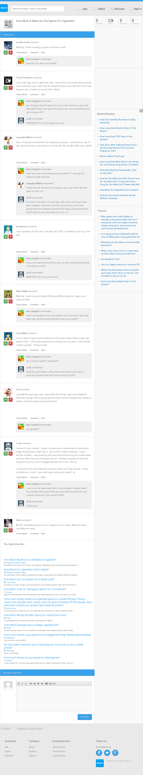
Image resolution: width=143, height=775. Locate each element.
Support (32, 755)
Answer (85, 717)
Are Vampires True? (110, 259)
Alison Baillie (22, 291)
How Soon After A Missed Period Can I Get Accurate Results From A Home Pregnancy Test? (118, 148)
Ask (82, 8)
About (32, 747)
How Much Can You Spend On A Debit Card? (29, 579)
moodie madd (22, 42)
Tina (18, 389)
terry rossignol (32, 59)
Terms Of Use (59, 747)
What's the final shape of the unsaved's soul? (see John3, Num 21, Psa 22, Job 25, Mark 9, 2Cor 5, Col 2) (120, 273)
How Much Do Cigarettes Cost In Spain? (26, 569)
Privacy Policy (59, 751)
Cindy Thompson (24, 77)
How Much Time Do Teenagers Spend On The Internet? (35, 589)
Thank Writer (21, 52)
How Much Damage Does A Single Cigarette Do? (31, 625)
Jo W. (28, 119)
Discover (117, 8)
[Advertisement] (49, 152)
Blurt (43, 52)
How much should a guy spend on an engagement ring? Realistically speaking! (47, 635)
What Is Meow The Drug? (112, 156)
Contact (32, 751)
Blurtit (4, 8)
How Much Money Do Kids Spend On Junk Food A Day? (35, 615)
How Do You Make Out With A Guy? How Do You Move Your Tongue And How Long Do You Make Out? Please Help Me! (120, 181)
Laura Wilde (21, 333)
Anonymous (21, 226)
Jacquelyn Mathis (24, 137)
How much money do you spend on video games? (32, 657)
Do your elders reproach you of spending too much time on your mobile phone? (43, 646)
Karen (19, 520)
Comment (34, 52)
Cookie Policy (59, 755)
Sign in (135, 8)
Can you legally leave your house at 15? (120, 264)
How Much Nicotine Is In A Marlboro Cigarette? (30, 559)
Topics (99, 8)
